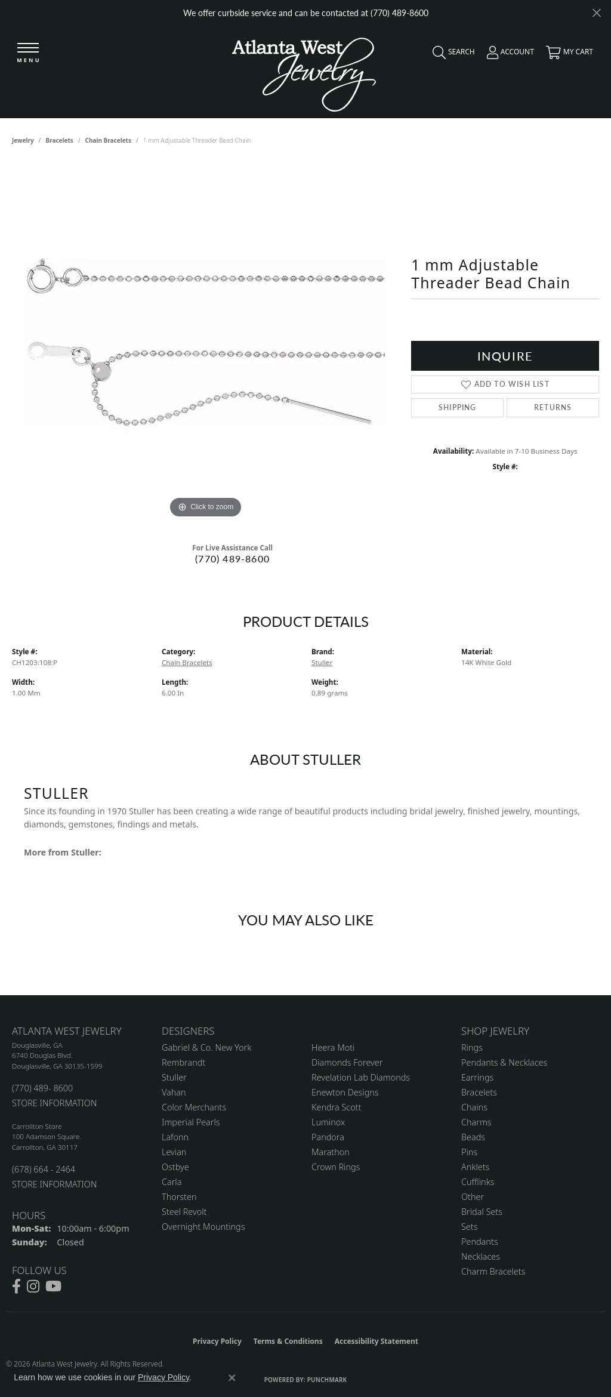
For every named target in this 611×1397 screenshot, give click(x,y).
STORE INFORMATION (54, 1103)
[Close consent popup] (232, 1377)
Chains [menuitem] (474, 1107)
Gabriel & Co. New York (206, 1047)
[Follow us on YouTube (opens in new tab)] (53, 1286)
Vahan (174, 1092)
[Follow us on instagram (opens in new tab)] (33, 1286)
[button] (451, 55)
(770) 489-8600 (232, 558)
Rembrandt (183, 1062)
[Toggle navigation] (28, 53)
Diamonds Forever (346, 1062)
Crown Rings (335, 1167)
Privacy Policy (217, 1341)
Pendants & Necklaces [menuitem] (504, 1062)
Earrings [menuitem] (477, 1077)
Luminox (328, 1122)
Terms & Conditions (288, 1341)
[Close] (596, 12)
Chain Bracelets (108, 140)
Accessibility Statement (376, 1341)
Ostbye (175, 1167)
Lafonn (175, 1137)
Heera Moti (332, 1047)
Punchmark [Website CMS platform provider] (327, 1380)
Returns (553, 407)
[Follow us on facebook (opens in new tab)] (16, 1286)
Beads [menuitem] (473, 1137)
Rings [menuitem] (472, 1047)
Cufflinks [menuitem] (478, 1181)
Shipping (458, 407)
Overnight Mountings (203, 1226)
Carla (171, 1181)
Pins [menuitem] (469, 1152)
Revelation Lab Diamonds (360, 1077)
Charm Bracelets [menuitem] (493, 1271)
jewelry (23, 140)
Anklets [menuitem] (475, 1167)
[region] (206, 342)
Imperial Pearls (191, 1122)
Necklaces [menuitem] (480, 1256)
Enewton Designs (345, 1092)
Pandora (327, 1137)
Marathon (330, 1152)
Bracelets (59, 140)
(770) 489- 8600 (42, 1088)
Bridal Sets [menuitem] (481, 1211)
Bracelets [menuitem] (479, 1092)
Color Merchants (194, 1107)
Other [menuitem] (472, 1196)
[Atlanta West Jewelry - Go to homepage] (304, 71)
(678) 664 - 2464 (43, 1169)
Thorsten (179, 1196)
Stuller (321, 662)
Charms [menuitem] (476, 1122)
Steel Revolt (184, 1211)
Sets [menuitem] (469, 1226)
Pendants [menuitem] (479, 1241)
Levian (174, 1152)
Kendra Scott (336, 1107)
